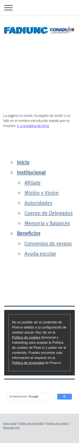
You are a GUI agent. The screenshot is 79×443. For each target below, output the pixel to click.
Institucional (31, 173)
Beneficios (28, 233)
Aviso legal (9, 423)
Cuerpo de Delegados (48, 213)
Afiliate (32, 183)
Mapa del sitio (11, 427)
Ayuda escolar (40, 254)
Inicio (23, 162)
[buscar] (30, 397)
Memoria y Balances (47, 223)
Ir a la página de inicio (33, 125)
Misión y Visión (41, 193)
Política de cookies (26, 337)
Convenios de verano (48, 244)
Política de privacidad (28, 363)
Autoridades (38, 203)
